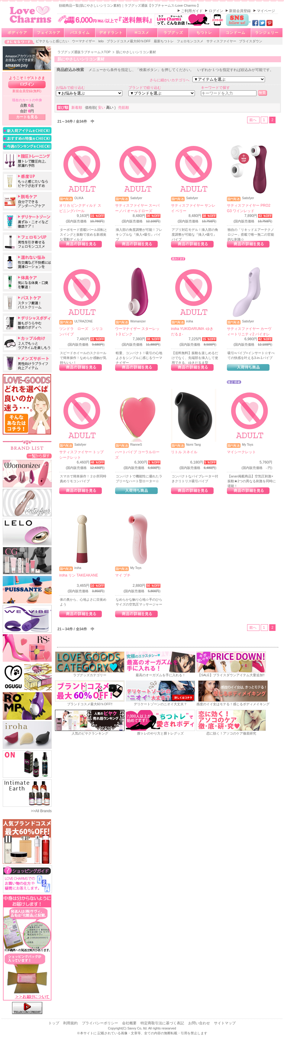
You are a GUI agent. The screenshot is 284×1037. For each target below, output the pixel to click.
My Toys (247, 444)
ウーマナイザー (84, 41)
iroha (189, 321)
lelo (101, 41)
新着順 (77, 107)
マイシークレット (241, 452)
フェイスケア (48, 33)
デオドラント (111, 33)
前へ (253, 120)
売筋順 (123, 107)
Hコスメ (142, 33)
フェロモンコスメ (190, 41)
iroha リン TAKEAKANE (78, 575)
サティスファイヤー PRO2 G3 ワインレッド (248, 208)
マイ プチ (123, 575)
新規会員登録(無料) (26, 91)
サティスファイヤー (221, 41)
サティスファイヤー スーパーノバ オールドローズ (137, 208)
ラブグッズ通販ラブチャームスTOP (84, 52)
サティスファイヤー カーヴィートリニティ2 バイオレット (249, 334)
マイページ (266, 11)
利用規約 (71, 1023)
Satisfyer (136, 198)
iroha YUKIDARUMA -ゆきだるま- (192, 331)
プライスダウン (250, 41)
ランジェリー (267, 33)
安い (102, 107)
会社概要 (129, 1023)
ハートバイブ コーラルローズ (137, 455)
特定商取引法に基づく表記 (162, 1023)
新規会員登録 (240, 11)
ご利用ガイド (192, 11)
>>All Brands (41, 811)
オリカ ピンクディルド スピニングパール (80, 208)
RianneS (136, 444)
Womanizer (138, 321)
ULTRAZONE (83, 321)
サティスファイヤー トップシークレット (81, 455)
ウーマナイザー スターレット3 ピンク (137, 331)
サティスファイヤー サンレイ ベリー (193, 208)
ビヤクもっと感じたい (53, 41)
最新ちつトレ (164, 41)
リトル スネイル (184, 452)
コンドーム (235, 33)
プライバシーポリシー (100, 1023)
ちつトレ (204, 33)
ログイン (216, 11)
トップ (54, 1023)
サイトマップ (225, 1023)
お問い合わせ (199, 1023)
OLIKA (78, 198)
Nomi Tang (193, 444)
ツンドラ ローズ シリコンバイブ (81, 331)
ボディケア (17, 33)
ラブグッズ (173, 33)
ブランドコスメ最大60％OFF (129, 41)
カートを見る (27, 117)
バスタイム (80, 33)
